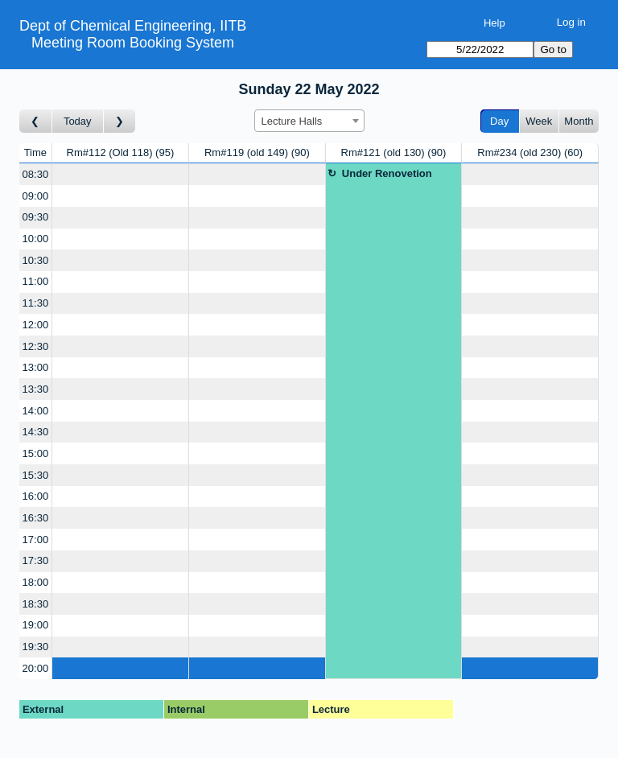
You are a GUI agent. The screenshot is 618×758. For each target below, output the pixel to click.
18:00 (36, 582)
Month (578, 121)
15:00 (36, 453)
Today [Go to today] (78, 121)
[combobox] (309, 120)
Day (499, 121)
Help (494, 23)
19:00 (36, 625)
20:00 (36, 668)
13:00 (36, 367)
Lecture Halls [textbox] (292, 121)
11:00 (36, 281)
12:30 (36, 346)
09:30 (36, 217)
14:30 (36, 432)
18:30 (36, 604)
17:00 (36, 539)
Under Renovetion (387, 173)
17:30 (36, 560)
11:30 (36, 303)
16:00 (36, 496)
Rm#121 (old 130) (394, 152)
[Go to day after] (120, 121)
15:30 (36, 475)
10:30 (36, 260)
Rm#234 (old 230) (530, 152)
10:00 (36, 239)
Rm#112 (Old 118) (121, 152)
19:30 (36, 647)
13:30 (36, 389)
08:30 (36, 174)
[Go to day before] (35, 121)
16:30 (36, 518)
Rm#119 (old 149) (257, 152)
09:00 (36, 196)
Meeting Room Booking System (132, 43)
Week (538, 121)
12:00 (36, 325)
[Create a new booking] (120, 174)
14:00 (36, 411)
